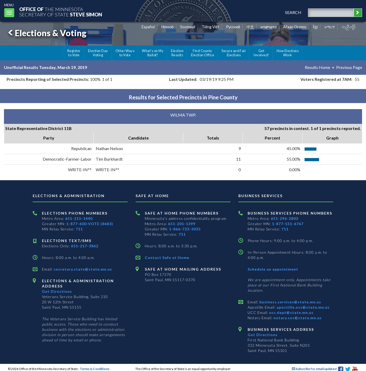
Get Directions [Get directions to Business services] (263, 334)
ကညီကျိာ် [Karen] (348, 27)
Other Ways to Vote (125, 53)
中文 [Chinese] (250, 27)
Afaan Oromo (294, 27)
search (293, 12)
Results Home (317, 67)
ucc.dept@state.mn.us (291, 312)
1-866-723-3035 (185, 229)
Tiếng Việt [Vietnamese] (210, 27)
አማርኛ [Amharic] (329, 27)
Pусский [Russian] (233, 27)
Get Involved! (261, 53)
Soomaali (187, 27)
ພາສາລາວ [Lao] (269, 27)
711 (79, 229)
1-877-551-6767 (288, 223)
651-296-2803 (284, 218)
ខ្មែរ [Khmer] (315, 27)
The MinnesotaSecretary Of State (60, 11)
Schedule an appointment (273, 269)
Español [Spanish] (148, 27)
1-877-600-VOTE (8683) (89, 223)
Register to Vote (74, 53)
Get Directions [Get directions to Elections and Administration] (57, 291)
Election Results (177, 53)
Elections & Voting (46, 33)
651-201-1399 (181, 223)
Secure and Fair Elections (233, 53)
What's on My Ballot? (152, 53)
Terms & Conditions (94, 369)
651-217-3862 (84, 246)
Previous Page (349, 67)
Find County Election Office (202, 53)
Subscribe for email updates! (314, 369)
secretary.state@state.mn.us (82, 269)
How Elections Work (288, 53)
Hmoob (167, 27)
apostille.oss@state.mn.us (303, 307)
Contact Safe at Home (167, 257)
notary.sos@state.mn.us (297, 318)
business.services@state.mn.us (289, 302)
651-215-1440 (79, 218)
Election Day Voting (98, 53)
